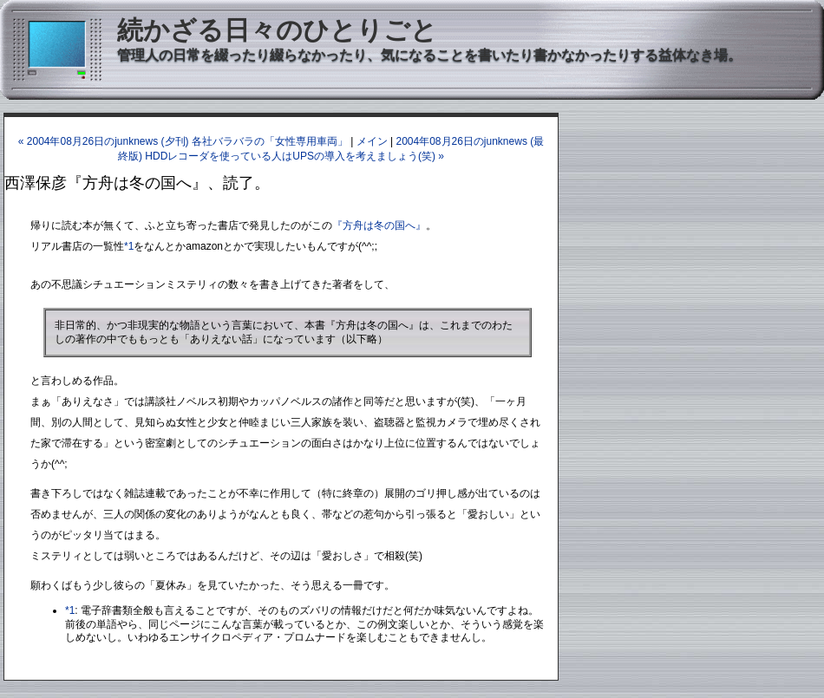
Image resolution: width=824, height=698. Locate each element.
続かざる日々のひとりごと (277, 30)
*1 (129, 246)
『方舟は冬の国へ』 (379, 225)
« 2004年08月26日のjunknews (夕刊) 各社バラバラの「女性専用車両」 (183, 141)
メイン (372, 141)
